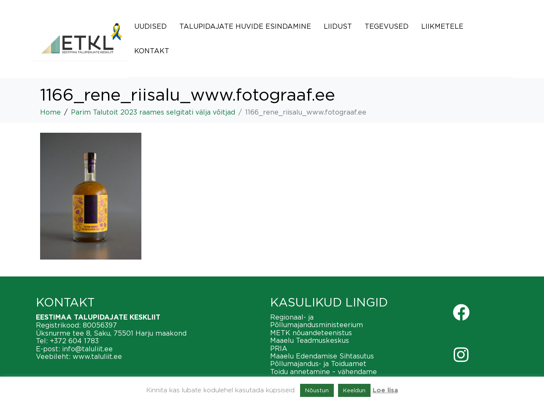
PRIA (278, 348)
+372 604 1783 (74, 341)
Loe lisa (385, 390)
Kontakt (151, 51)
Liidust (338, 26)
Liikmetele (442, 26)
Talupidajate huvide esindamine (245, 26)
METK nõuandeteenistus (311, 332)
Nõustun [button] (317, 390)
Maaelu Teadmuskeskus (309, 340)
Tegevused (387, 26)
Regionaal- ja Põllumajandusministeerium (316, 320)
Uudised (150, 26)
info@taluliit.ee (87, 349)
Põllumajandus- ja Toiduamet (318, 363)
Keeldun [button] (354, 390)
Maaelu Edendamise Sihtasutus (322, 356)
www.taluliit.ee (97, 356)
